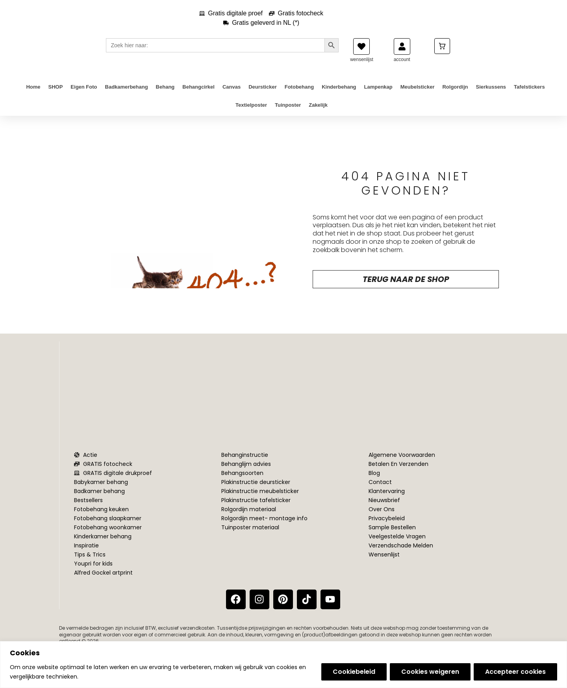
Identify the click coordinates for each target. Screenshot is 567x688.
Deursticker (262, 95)
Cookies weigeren (430, 671)
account (402, 67)
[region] (283, 664)
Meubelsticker (417, 95)
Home (33, 95)
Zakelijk (318, 112)
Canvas (231, 95)
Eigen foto (83, 95)
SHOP (55, 95)
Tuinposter (288, 112)
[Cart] (442, 53)
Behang (165, 95)
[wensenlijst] (361, 54)
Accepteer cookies (515, 671)
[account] (402, 54)
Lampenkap (378, 95)
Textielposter (251, 112)
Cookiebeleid (354, 671)
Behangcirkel (198, 95)
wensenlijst (361, 67)
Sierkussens (491, 95)
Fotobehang (299, 95)
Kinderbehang (339, 95)
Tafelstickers (529, 95)
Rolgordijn (455, 95)
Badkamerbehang (126, 95)
